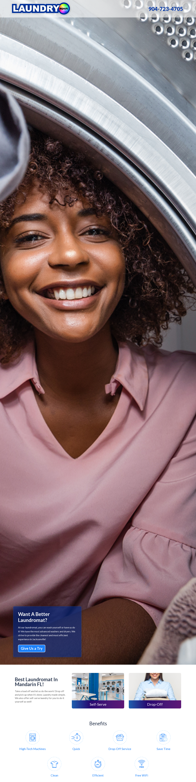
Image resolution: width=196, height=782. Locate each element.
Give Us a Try (32, 648)
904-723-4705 (165, 9)
